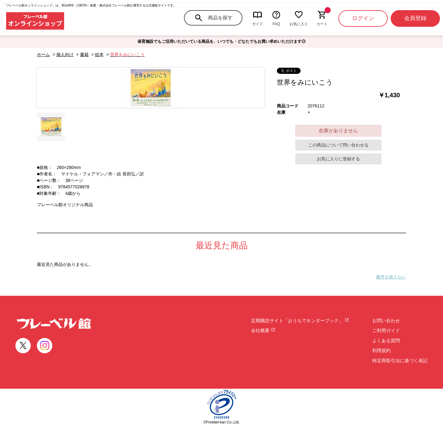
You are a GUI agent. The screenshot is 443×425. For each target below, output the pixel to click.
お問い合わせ (386, 320)
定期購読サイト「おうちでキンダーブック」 (300, 320)
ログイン (363, 18)
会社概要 (263, 330)
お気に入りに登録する (338, 158)
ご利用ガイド (386, 330)
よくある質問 (386, 340)
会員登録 (415, 18)
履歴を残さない (391, 277)
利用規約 (381, 350)
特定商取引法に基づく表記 (400, 360)
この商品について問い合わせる (338, 144)
